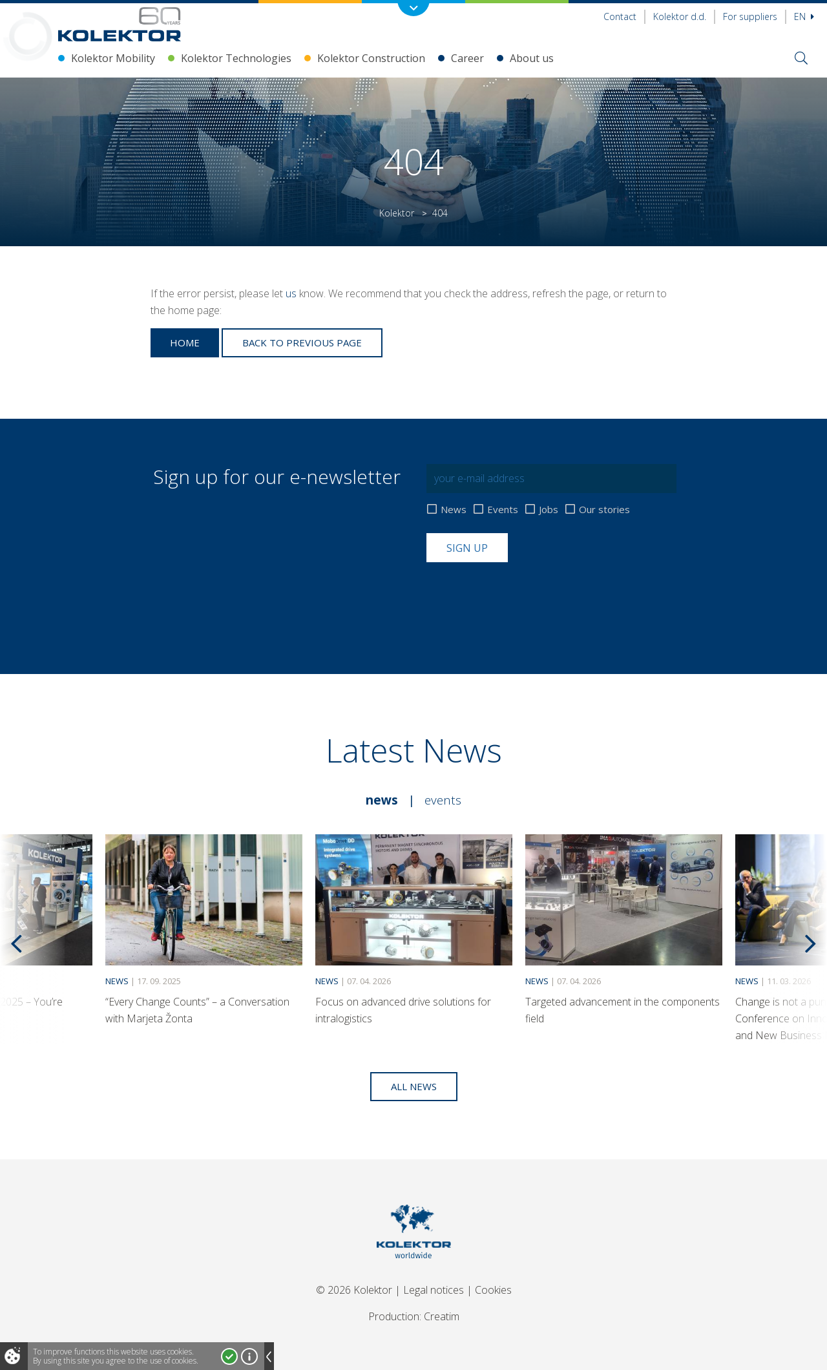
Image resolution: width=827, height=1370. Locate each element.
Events (502, 509)
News (453, 509)
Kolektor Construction (371, 58)
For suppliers (750, 16)
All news (414, 1086)
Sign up (467, 548)
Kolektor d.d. (679, 16)
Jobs (548, 509)
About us (532, 58)
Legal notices (433, 1290)
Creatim (441, 1316)
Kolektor (396, 213)
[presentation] (524, 594)
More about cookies (249, 1356)
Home (185, 342)
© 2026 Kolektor (354, 1290)
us (291, 293)
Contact (619, 16)
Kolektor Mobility (113, 58)
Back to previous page (302, 342)
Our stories (604, 509)
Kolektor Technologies (236, 58)
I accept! (229, 1356)
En (804, 16)
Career (467, 58)
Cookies (493, 1290)
